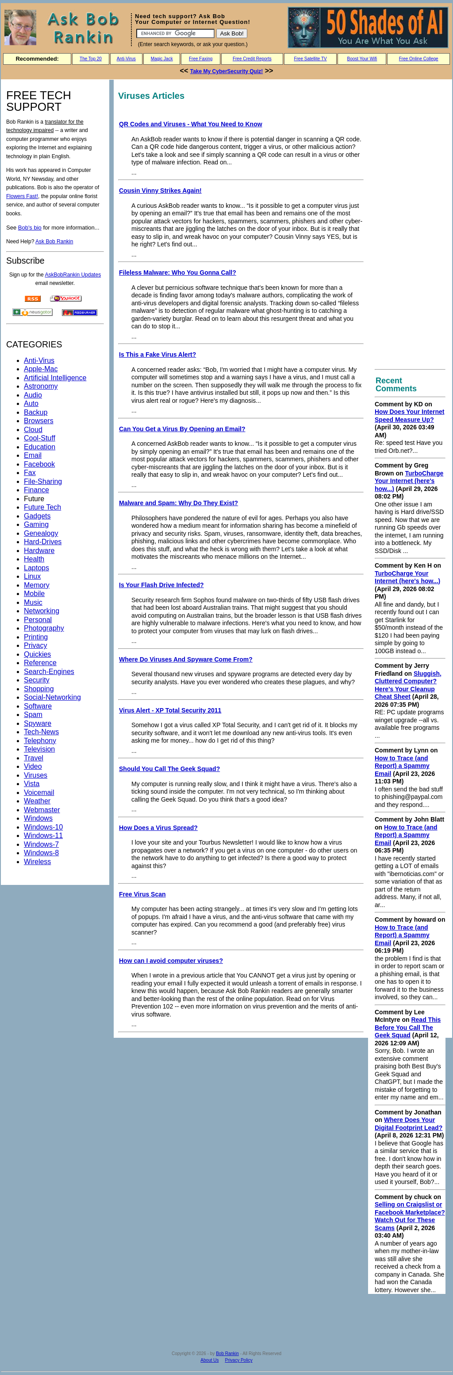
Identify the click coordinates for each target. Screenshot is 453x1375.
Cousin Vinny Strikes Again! (160, 190)
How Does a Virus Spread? (158, 827)
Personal (38, 619)
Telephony (40, 740)
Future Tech (42, 507)
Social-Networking (52, 697)
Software (38, 706)
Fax (30, 472)
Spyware (37, 723)
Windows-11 (43, 835)
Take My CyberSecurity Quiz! (226, 71)
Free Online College (418, 58)
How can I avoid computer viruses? (171, 960)
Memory (37, 585)
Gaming (36, 524)
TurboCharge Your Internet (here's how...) (409, 481)
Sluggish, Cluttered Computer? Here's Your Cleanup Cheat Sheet (408, 685)
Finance (36, 490)
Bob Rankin (227, 1353)
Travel (33, 758)
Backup (35, 412)
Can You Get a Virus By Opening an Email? (182, 428)
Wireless (37, 861)
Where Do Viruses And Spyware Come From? (186, 659)
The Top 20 (91, 58)
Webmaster (42, 810)
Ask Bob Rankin (54, 241)
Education (39, 447)
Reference (40, 662)
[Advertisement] (410, 225)
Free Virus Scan (142, 894)
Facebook (39, 464)
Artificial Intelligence (55, 378)
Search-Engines (49, 671)
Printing (36, 637)
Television (39, 749)
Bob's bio (30, 227)
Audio (33, 395)
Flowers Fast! (22, 196)
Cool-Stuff (39, 438)
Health (34, 559)
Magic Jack (162, 58)
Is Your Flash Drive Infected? (161, 584)
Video (33, 766)
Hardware (39, 550)
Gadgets (37, 516)
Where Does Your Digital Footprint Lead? (408, 1123)
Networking (41, 611)
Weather (37, 801)
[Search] (175, 33)
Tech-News (41, 732)
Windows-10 (43, 827)
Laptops (36, 568)
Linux (32, 576)
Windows (38, 818)
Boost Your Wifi (362, 58)
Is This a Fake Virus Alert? (157, 354)
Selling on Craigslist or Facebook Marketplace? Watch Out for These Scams (410, 1216)
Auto (31, 403)
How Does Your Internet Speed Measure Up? (409, 415)
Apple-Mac (41, 369)
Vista (31, 783)
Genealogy (41, 533)
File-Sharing (43, 481)
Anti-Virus (126, 58)
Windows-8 (41, 853)
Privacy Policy (238, 1360)
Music (33, 602)
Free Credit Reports (252, 58)
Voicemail (39, 792)
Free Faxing (200, 58)
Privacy (35, 645)
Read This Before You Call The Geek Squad (408, 1027)
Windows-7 (41, 844)
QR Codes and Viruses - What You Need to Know (190, 124)
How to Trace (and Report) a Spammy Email (402, 766)
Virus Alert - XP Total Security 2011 (170, 710)
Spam (33, 714)
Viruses (35, 775)
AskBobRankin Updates (73, 275)
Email (33, 455)
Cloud (33, 429)
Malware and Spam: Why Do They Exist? (178, 502)
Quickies (37, 654)
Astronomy (41, 386)
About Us (209, 1360)
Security (37, 680)
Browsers (39, 421)
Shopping (39, 689)
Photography (44, 628)
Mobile (34, 593)
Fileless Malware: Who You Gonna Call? (177, 272)
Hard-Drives (42, 541)
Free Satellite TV (310, 58)
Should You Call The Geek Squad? (169, 768)
